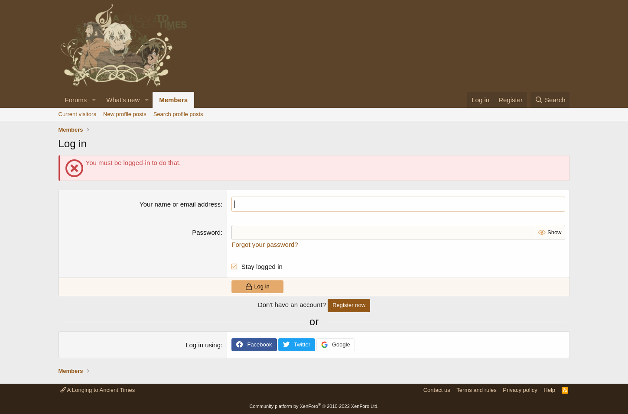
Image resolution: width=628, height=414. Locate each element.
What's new (123, 100)
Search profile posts (178, 114)
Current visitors (77, 114)
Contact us (436, 390)
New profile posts (124, 114)
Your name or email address (180, 204)
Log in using (203, 345)
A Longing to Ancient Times (97, 390)
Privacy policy (520, 390)
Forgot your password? (264, 244)
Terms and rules (476, 390)
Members (173, 100)
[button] (94, 100)
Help (549, 390)
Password (206, 232)
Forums (76, 100)
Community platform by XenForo (314, 406)
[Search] (550, 100)
